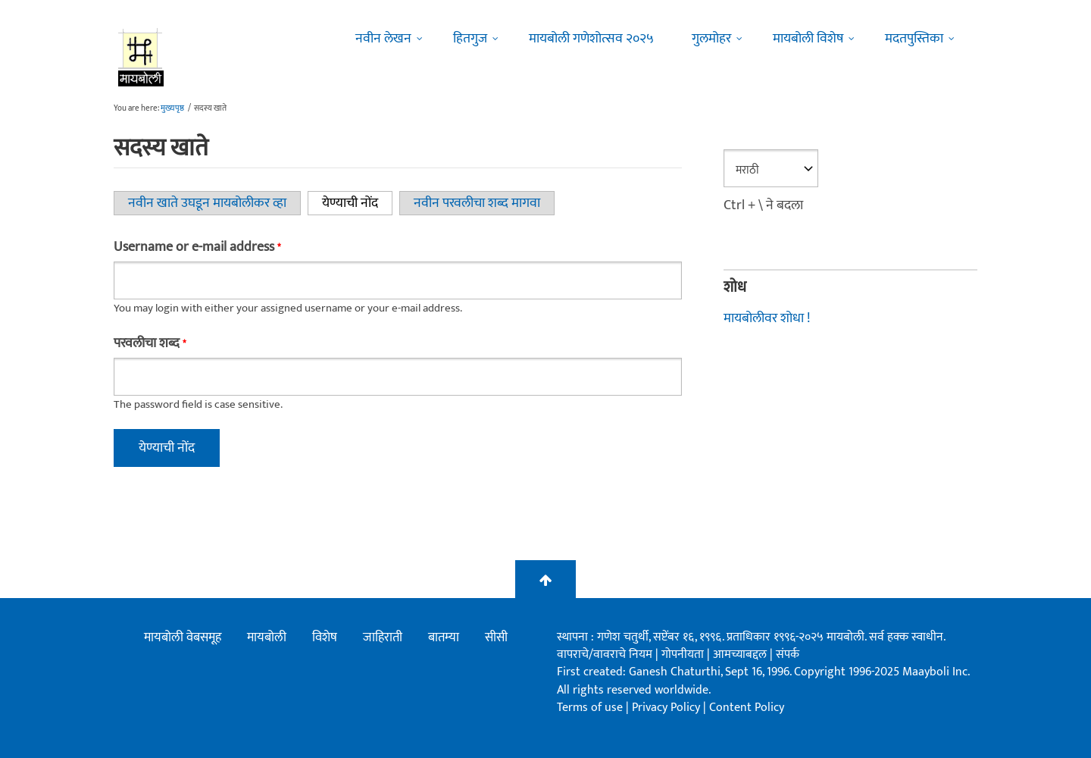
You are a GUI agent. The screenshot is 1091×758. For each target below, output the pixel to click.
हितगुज (470, 38)
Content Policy (746, 707)
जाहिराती (382, 637)
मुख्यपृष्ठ (172, 108)
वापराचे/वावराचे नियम (604, 654)
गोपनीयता (684, 654)
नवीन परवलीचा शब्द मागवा (477, 203)
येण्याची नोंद (357, 203)
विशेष (324, 637)
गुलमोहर (711, 38)
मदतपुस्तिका (914, 38)
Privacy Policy (667, 707)
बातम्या (443, 637)
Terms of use (590, 707)
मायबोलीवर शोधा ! (767, 318)
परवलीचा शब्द (150, 343)
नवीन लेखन (383, 38)
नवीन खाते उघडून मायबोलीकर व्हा (207, 203)
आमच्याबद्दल (741, 654)
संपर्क (787, 654)
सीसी (496, 637)
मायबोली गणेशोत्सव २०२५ (591, 38)
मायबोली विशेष (808, 38)
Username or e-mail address (197, 247)
